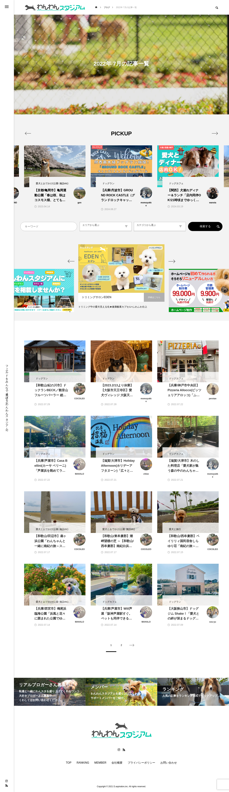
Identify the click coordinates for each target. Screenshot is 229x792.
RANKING (83, 763)
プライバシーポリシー (141, 763)
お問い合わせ (168, 763)
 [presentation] (28, 133)
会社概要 (117, 763)
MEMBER (100, 763)
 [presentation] (215, 133)
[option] (121, 278)
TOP (69, 763)
